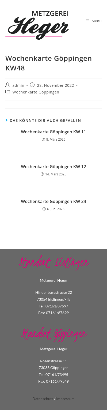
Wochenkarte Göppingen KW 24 (53, 201)
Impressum (65, 398)
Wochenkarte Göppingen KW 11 (53, 132)
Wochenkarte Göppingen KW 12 (53, 167)
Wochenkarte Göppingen (36, 92)
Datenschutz (42, 398)
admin (18, 85)
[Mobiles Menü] (94, 20)
